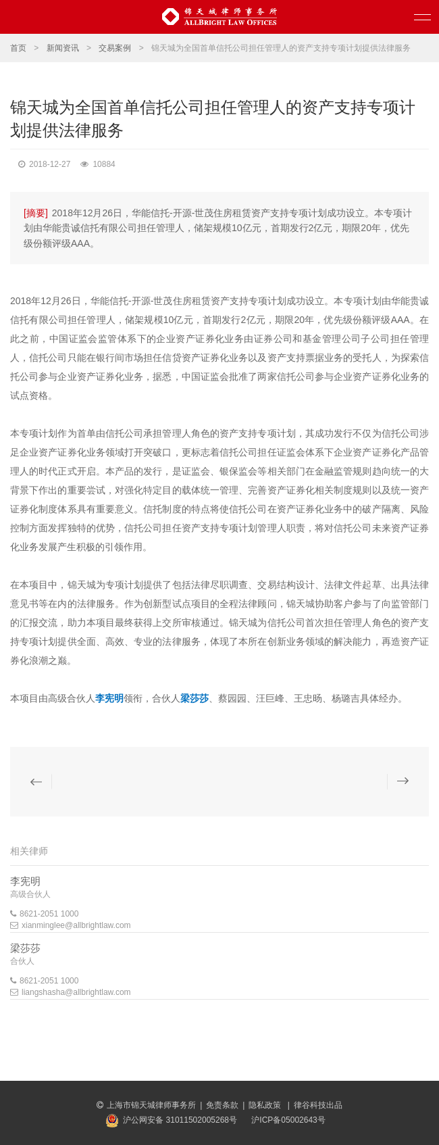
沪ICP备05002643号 (288, 1120)
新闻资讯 (63, 48)
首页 (18, 48)
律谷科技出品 (318, 1105)
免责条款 (222, 1105)
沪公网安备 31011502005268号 (180, 1120)
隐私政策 (266, 1105)
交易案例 (115, 48)
